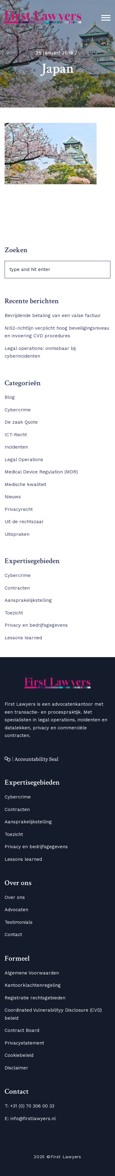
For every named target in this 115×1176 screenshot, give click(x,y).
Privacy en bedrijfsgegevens (36, 625)
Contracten (17, 588)
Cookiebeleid (19, 1055)
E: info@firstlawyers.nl (30, 1118)
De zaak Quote (21, 422)
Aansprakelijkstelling (28, 600)
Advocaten (16, 909)
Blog (10, 397)
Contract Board (22, 1030)
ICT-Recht (16, 434)
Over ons (15, 897)
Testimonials (19, 922)
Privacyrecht (19, 509)
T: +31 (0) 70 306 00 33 (29, 1106)
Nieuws (13, 497)
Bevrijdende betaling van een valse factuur (53, 315)
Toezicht (14, 613)
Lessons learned (23, 638)
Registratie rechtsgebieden (35, 998)
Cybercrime (18, 410)
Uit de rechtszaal (24, 521)
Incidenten (16, 447)
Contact (13, 934)
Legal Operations (24, 459)
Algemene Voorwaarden (32, 973)
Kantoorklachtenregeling (33, 985)
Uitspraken (17, 534)
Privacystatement (24, 1043)
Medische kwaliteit (25, 484)
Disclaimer (16, 1068)
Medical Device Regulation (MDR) (41, 472)
